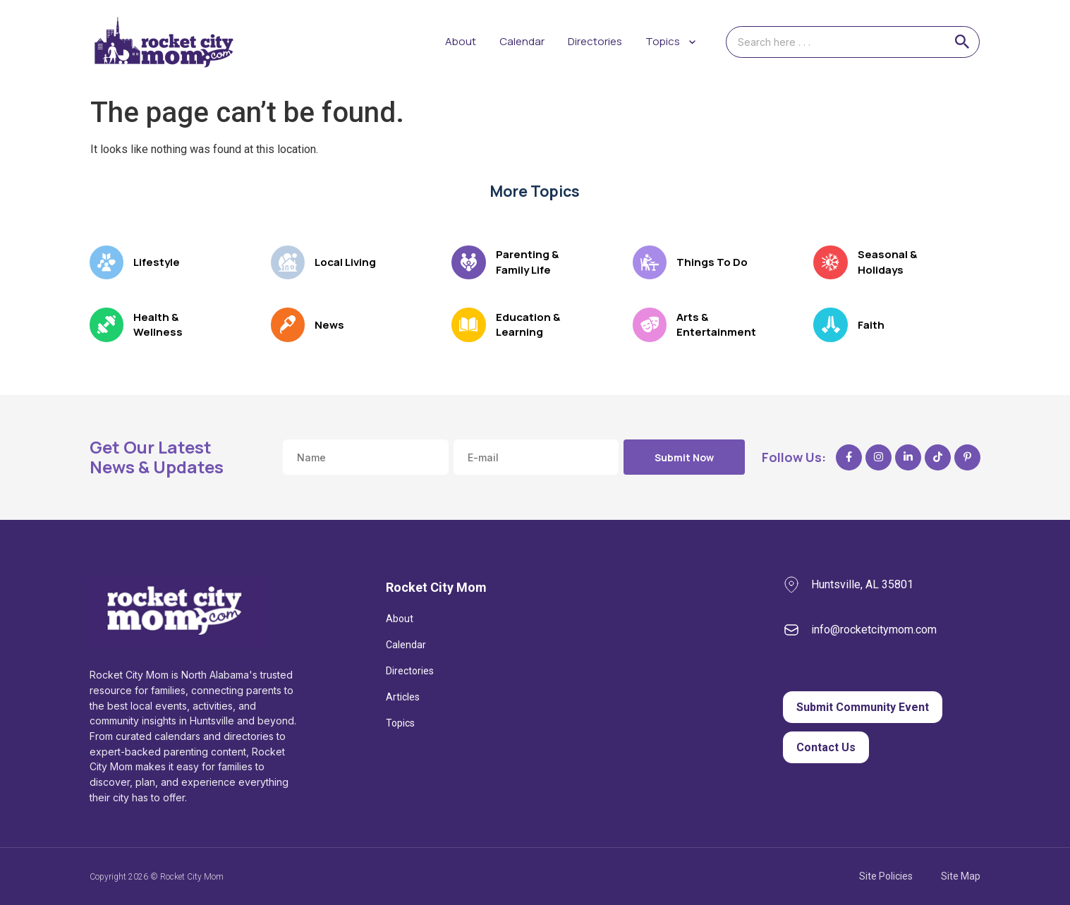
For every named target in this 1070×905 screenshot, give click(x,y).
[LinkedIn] (908, 457)
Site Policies (886, 876)
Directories (595, 41)
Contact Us (826, 747)
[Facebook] (849, 457)
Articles (403, 697)
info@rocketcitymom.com (874, 629)
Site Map (960, 876)
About (460, 41)
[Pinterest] (967, 457)
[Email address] (536, 457)
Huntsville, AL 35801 (862, 584)
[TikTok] (938, 457)
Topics (400, 723)
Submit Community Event (862, 707)
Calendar (522, 41)
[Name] (366, 457)
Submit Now (684, 457)
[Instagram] (878, 457)
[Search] (962, 42)
